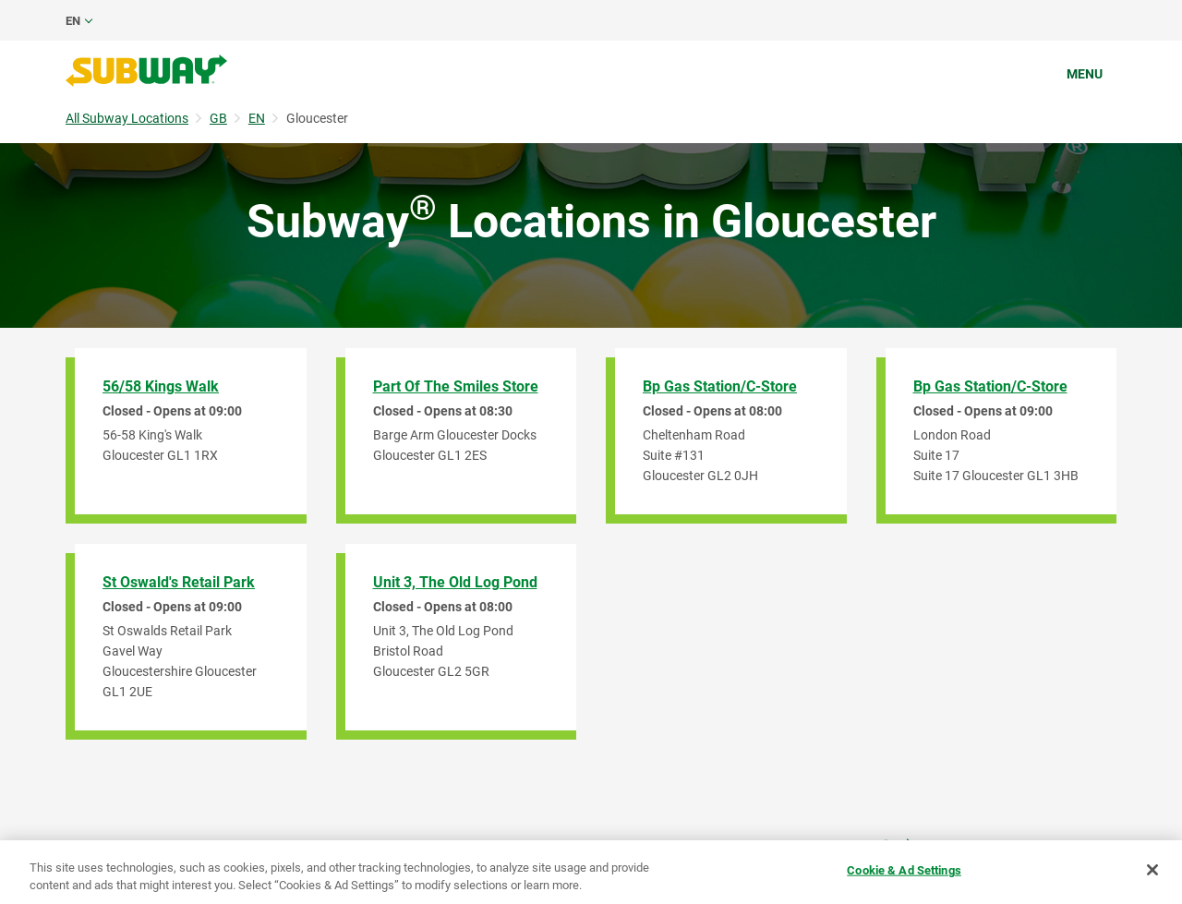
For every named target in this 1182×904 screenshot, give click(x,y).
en (73, 21)
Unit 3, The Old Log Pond (455, 582)
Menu (1085, 73)
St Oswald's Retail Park (179, 582)
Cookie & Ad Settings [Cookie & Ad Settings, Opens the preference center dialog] (904, 870)
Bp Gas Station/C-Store (720, 386)
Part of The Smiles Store (455, 386)
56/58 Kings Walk (161, 386)
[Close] (1152, 870)
